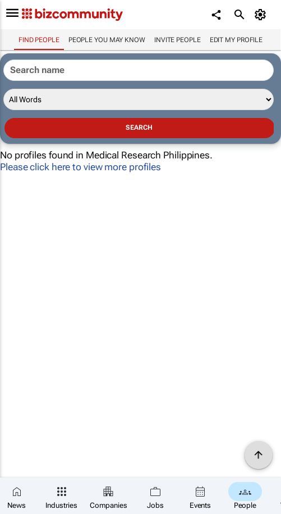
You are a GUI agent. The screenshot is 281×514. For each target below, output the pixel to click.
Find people (39, 40)
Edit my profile (236, 40)
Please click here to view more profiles (80, 166)
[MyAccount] (261, 14)
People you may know (106, 40)
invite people (177, 40)
